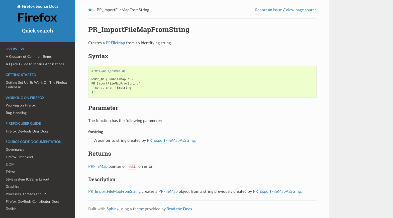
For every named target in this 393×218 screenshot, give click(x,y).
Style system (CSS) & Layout (27, 179)
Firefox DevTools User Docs (27, 131)
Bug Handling (16, 113)
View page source (301, 10)
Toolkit (11, 209)
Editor (10, 172)
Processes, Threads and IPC (27, 194)
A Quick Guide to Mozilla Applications (35, 64)
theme (138, 209)
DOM (10, 164)
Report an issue (268, 10)
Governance (15, 150)
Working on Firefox (21, 105)
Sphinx (113, 209)
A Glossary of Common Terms (29, 56)
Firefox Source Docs (37, 13)
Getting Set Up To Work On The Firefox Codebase (36, 85)
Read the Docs (179, 209)
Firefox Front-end (19, 157)
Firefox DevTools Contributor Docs (32, 202)
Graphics (12, 186)
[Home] (90, 10)
